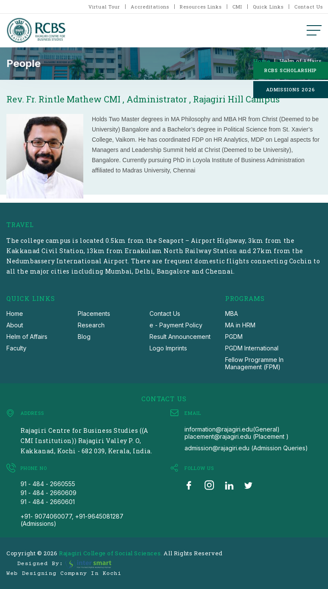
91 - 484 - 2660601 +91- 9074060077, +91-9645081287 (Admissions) (71, 512)
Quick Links (268, 6)
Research (91, 325)
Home (261, 61)
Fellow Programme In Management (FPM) (254, 363)
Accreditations (150, 6)
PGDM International (251, 348)
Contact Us (308, 6)
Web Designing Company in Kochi (64, 574)
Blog (84, 336)
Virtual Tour (104, 6)
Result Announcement (180, 336)
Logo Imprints (168, 348)
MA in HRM (240, 325)
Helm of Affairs (300, 61)
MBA (231, 313)
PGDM (234, 336)
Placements (94, 313)
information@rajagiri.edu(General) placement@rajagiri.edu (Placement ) (236, 433)
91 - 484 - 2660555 (47, 483)
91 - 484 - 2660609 (48, 492)
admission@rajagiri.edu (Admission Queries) (246, 448)
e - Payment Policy (175, 325)
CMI (237, 6)
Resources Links (201, 6)
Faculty (16, 348)
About (14, 325)
